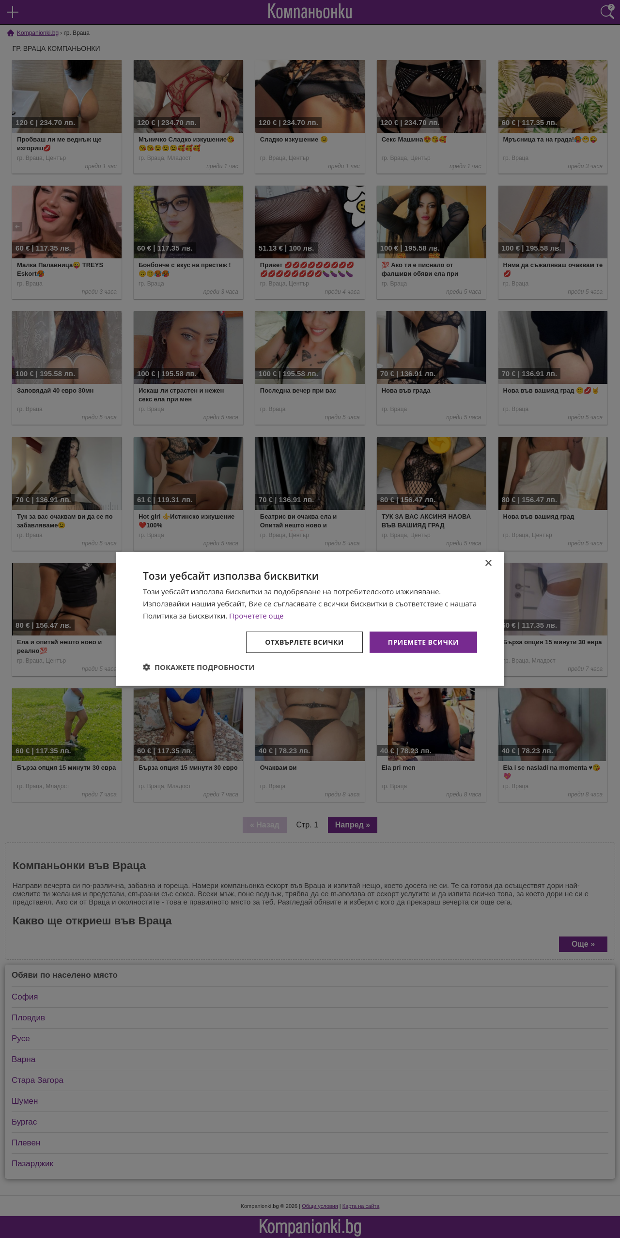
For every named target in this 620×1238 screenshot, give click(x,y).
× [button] (488, 563)
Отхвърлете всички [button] (304, 641)
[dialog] (310, 619)
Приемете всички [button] (423, 641)
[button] (199, 667)
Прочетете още (256, 615)
